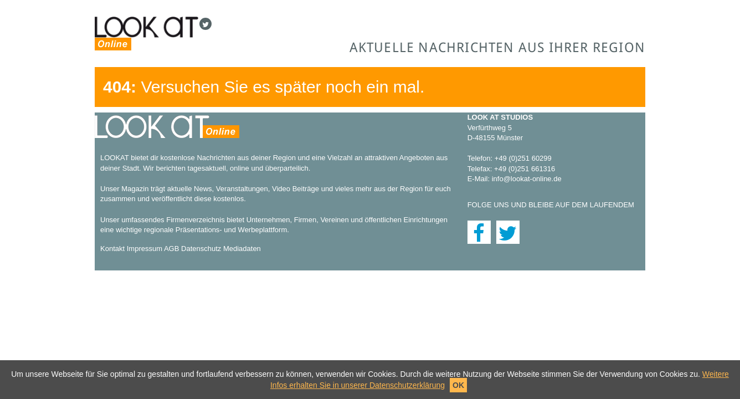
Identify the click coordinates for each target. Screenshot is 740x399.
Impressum (144, 248)
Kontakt (112, 248)
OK (458, 385)
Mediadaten (242, 248)
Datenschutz (201, 248)
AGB (171, 248)
